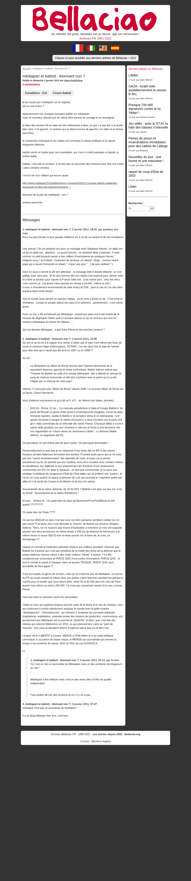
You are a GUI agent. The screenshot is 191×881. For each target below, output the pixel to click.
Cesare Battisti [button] (62, 93)
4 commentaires (31, 84)
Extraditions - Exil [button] (36, 93)
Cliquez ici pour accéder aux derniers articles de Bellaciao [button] (95, 58)
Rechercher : (136, 203)
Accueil (26, 68)
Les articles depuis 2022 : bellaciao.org (116, 734)
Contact (84, 741)
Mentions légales (101, 741)
